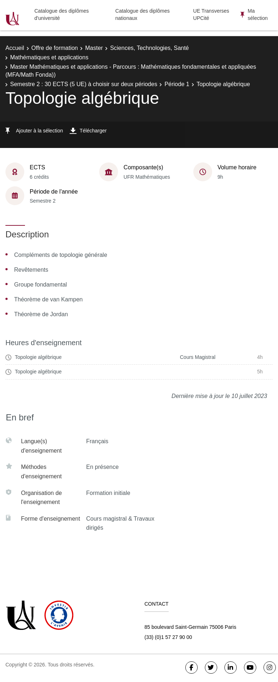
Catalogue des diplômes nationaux (142, 14)
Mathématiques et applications (49, 57)
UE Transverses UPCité (211, 14)
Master (94, 48)
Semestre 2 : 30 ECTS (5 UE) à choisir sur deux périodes (83, 84)
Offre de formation (54, 48)
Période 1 (176, 84)
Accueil (14, 48)
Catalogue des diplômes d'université (61, 14)
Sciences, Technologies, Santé (149, 48)
